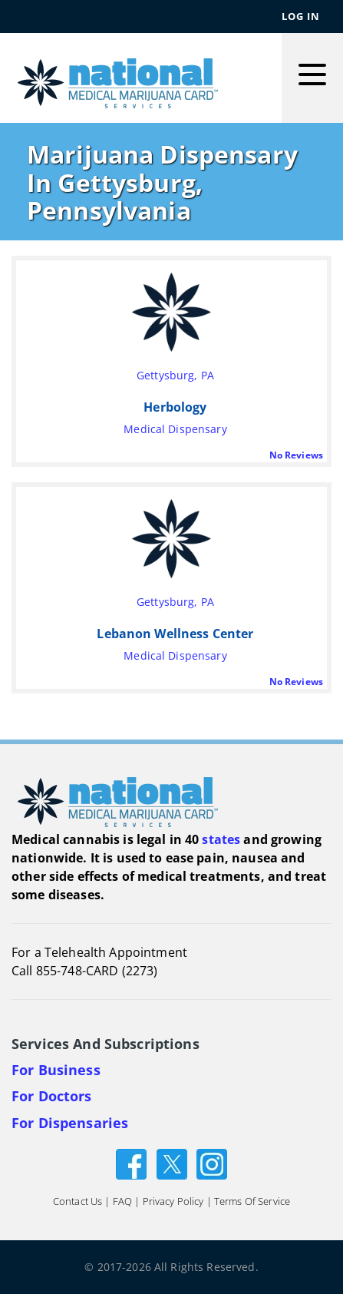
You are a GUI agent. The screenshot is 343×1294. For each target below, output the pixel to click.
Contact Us (77, 1201)
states (221, 839)
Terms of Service (252, 1201)
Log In (301, 16)
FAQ (122, 1201)
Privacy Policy (173, 1201)
